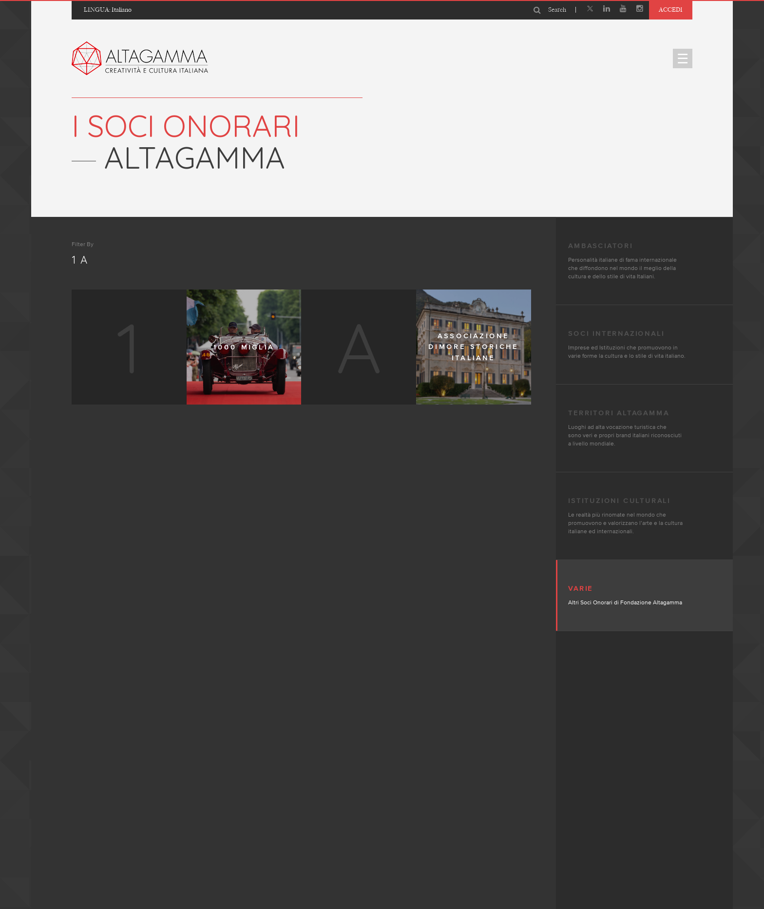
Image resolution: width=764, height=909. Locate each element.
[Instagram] (639, 9)
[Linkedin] (606, 9)
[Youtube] (623, 9)
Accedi (671, 9)
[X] (590, 9)
